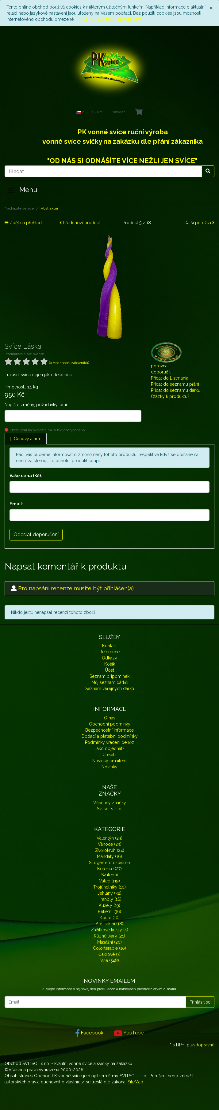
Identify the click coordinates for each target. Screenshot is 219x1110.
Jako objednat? (109, 748)
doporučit (161, 371)
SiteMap (135, 1081)
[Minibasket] (138, 112)
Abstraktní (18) (109, 923)
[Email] (95, 1002)
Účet (109, 670)
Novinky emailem (109, 760)
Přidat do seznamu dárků (175, 390)
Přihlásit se (200, 1002)
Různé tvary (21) (109, 936)
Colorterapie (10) (109, 948)
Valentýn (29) (109, 838)
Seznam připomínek (109, 676)
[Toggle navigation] (11, 190)
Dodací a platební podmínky (110, 736)
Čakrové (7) (109, 954)
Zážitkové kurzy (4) (109, 929)
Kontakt (109, 645)
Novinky (109, 766)
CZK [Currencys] (97, 112)
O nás (109, 717)
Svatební (109, 874)
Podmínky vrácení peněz (109, 742)
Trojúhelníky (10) (109, 887)
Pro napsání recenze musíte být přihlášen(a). (76, 588)
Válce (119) (109, 880)
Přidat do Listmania (169, 378)
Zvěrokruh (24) (109, 850)
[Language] (80, 112)
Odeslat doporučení (36, 534)
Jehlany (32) (109, 893)
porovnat (160, 365)
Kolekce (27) (109, 868)
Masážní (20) (109, 942)
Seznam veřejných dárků (109, 688)
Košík (109, 664)
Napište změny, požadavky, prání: (37, 404)
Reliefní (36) (109, 911)
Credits (109, 754)
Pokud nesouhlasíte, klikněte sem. (109, 19)
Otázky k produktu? (170, 396)
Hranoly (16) (109, 899)
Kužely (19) (109, 905)
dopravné (204, 1044)
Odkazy (109, 657)
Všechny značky (109, 802)
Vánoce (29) (109, 844)
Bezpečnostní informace (109, 730)
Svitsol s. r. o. (109, 808)
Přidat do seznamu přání (175, 384)
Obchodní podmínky (109, 724)
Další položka (199, 222)
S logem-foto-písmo (109, 862)
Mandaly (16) (109, 856)
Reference (109, 651)
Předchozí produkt (80, 222)
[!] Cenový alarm (25, 438)
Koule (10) (110, 917)
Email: (16, 503)
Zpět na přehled (23, 222)
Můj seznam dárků (109, 682)
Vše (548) (109, 960)
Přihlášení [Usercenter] (118, 112)
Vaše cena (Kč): (26, 475)
